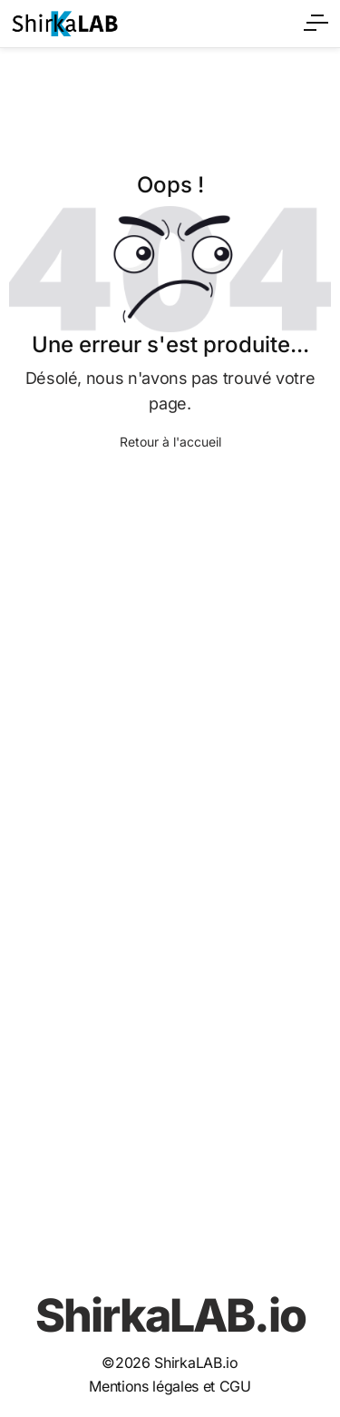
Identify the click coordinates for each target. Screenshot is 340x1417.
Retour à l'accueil (170, 441)
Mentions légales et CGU (170, 1386)
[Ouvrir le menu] (317, 20)
